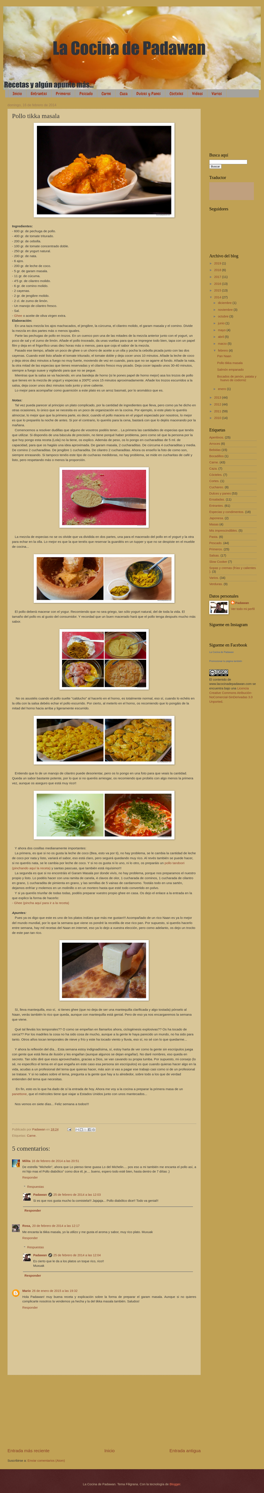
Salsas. (214, 555)
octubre (223, 316)
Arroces (214, 443)
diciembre (225, 303)
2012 (218, 404)
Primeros (63, 93)
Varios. (214, 578)
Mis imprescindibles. (223, 530)
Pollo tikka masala (230, 363)
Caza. (213, 468)
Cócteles (176, 93)
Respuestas (35, 1186)
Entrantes (39, 93)
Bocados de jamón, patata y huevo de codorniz (236, 378)
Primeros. (216, 549)
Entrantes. (216, 505)
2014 (218, 297)
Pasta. (213, 537)
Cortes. (214, 481)
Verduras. (216, 584)
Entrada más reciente (29, 1450)
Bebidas (215, 450)
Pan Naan (224, 356)
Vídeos (197, 93)
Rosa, (26, 1225)
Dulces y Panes (148, 93)
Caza (123, 93)
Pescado (86, 93)
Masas (213, 524)
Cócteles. (215, 474)
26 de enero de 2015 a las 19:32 (54, 1291)
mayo (222, 330)
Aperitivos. (216, 437)
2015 (218, 290)
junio (221, 323)
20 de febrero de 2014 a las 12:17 (56, 1225)
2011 (218, 411)
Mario (26, 1291)
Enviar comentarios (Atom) (46, 1460)
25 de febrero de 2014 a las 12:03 (77, 1194)
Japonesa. (216, 518)
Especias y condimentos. (226, 512)
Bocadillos (216, 456)
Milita (26, 1161)
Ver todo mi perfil (243, 609)
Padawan (40, 1194)
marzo (223, 343)
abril (221, 336)
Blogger (175, 1484)
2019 (218, 263)
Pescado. (215, 543)
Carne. (31, 1135)
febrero (223, 350)
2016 (218, 283)
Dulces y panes (220, 493)
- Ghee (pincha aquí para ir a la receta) (40, 903)
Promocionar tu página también (225, 661)
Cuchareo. (216, 487)
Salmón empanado (230, 369)
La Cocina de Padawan (221, 652)
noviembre (226, 309)
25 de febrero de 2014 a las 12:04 (77, 1255)
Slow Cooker (218, 561)
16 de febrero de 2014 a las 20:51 (55, 1161)
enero (222, 389)
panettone (19, 1094)
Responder (30, 1177)
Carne (106, 93)
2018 (218, 270)
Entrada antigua (185, 1450)
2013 (218, 397)
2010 (218, 418)
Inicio (17, 93)
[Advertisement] (104, 1411)
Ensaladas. (217, 499)
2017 (218, 277)
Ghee (18, 315)
